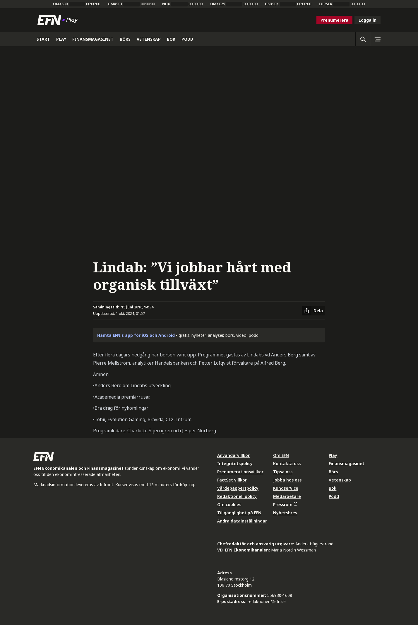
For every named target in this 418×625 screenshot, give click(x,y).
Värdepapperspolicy (237, 488)
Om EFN (281, 455)
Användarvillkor (233, 455)
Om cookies (229, 504)
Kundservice (285, 488)
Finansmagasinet (346, 463)
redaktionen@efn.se (267, 601)
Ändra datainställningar (242, 521)
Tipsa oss (282, 471)
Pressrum (285, 504)
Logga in (367, 20)
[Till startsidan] (58, 20)
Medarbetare (287, 496)
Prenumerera (334, 20)
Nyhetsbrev (285, 512)
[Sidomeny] (377, 39)
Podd (334, 496)
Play (333, 455)
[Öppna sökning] (362, 39)
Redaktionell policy (237, 496)
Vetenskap (340, 480)
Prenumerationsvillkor (240, 471)
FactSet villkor (232, 480)
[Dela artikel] (313, 310)
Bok (332, 488)
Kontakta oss (287, 463)
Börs (333, 471)
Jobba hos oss (287, 480)
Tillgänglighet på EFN (239, 512)
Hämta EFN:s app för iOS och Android (136, 335)
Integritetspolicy (235, 463)
